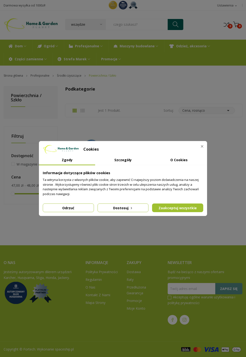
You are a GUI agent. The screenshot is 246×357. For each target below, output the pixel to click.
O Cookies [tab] (179, 160)
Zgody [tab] (67, 160)
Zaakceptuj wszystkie (178, 208)
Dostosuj (123, 208)
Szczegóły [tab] (123, 160)
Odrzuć (68, 208)
